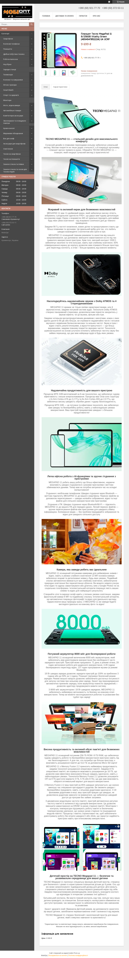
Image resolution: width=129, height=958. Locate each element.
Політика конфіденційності (78, 955)
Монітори (7, 100)
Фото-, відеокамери (11, 105)
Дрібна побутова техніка (13, 54)
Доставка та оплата (64, 16)
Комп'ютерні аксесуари (13, 115)
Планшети (7, 49)
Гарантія (83, 16)
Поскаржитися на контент (57, 955)
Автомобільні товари (12, 110)
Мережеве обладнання (13, 133)
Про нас (96, 16)
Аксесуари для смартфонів (14, 143)
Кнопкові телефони (11, 44)
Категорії (5, 33)
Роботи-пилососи (10, 59)
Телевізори (8, 74)
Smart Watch (8, 90)
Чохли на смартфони (12, 154)
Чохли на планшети (11, 159)
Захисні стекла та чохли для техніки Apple (15, 170)
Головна (46, 16)
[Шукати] (31, 24)
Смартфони (8, 38)
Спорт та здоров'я (11, 95)
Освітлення (8, 149)
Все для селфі (8, 138)
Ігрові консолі (8, 128)
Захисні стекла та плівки (13, 164)
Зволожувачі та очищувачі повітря (14, 122)
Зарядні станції (9, 69)
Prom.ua (77, 953)
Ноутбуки (7, 64)
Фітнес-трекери (10, 85)
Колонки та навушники (13, 80)
